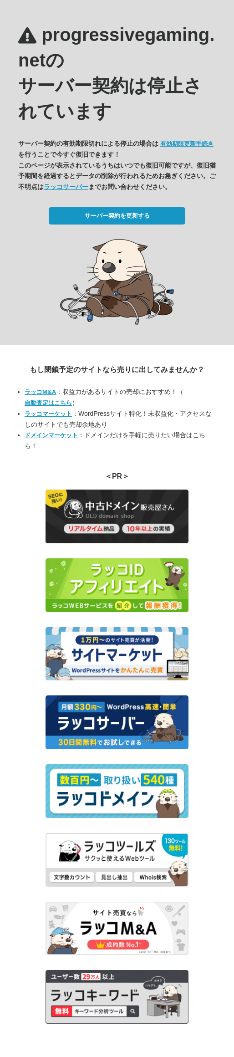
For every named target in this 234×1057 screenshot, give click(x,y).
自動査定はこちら (48, 402)
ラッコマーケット (48, 413)
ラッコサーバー (66, 186)
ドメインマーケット (51, 435)
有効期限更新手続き (187, 143)
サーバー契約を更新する (117, 215)
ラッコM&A (40, 391)
